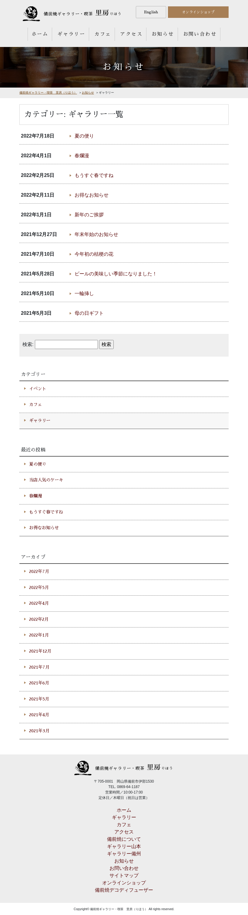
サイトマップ (124, 875)
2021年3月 (39, 731)
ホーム (40, 34)
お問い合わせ (199, 34)
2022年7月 (39, 571)
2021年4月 (39, 715)
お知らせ (163, 34)
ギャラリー (71, 34)
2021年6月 (39, 683)
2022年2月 (39, 619)
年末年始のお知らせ (96, 234)
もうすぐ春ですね (94, 175)
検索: (27, 344)
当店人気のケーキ (46, 480)
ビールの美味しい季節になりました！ (116, 273)
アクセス (131, 34)
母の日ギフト (89, 313)
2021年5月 (39, 699)
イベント (37, 389)
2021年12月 (40, 651)
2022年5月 (39, 587)
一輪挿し (84, 293)
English (151, 12)
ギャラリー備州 (124, 853)
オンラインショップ (198, 12)
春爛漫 (82, 155)
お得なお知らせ (92, 195)
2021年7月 (39, 667)
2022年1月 (39, 635)
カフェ (102, 34)
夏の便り (84, 135)
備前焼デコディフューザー (124, 890)
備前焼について (124, 839)
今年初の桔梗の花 (94, 254)
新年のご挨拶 (89, 214)
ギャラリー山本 (124, 846)
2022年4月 (39, 603)
